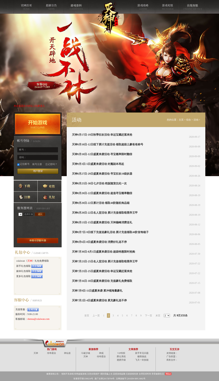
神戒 (101, 353)
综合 (188, 120)
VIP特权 (121, 353)
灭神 (29, 261)
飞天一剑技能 (142, 360)
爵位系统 (121, 356)
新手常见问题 (142, 353)
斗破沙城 (85, 353)
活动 (196, 120)
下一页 (148, 315)
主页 (181, 120)
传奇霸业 (51, 353)
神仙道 (67, 353)
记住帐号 (23, 164)
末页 (158, 315)
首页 (86, 315)
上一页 (96, 315)
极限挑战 (141, 356)
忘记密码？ (51, 164)
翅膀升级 (121, 360)
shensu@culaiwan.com (38, 319)
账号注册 (37, 164)
